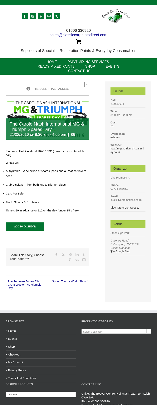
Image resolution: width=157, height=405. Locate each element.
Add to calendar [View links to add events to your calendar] (25, 226)
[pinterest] (41, 16)
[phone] (57, 16)
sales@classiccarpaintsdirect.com (78, 35)
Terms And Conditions (22, 378)
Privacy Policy (17, 370)
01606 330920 (100, 401)
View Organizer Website (124, 207)
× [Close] (87, 84)
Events (12, 338)
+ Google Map (121, 251)
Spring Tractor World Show (69, 281)
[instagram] (33, 16)
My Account (15, 362)
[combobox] (116, 331)
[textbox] (116, 332)
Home (12, 330)
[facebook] (25, 16)
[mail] (49, 16)
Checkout (14, 354)
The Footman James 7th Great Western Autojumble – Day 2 (26, 284)
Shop (11, 346)
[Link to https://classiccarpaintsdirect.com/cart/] (78, 41)
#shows (115, 137)
